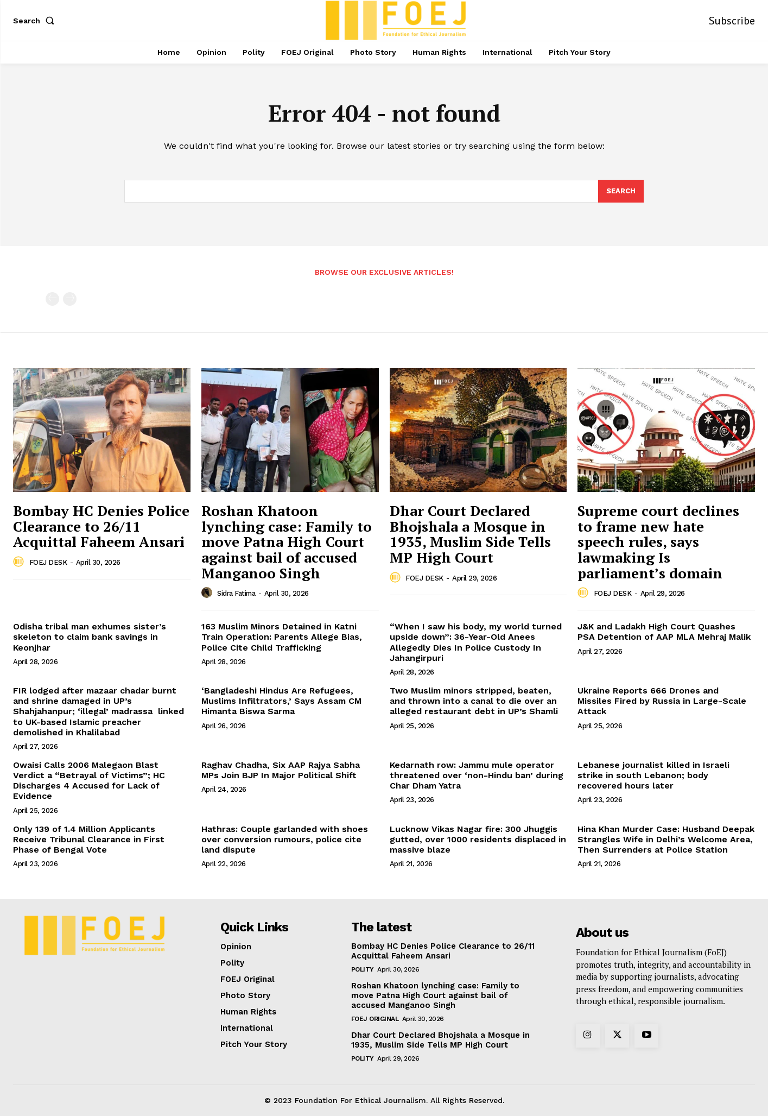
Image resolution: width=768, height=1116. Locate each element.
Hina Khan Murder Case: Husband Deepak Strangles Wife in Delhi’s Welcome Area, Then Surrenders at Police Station (665, 839)
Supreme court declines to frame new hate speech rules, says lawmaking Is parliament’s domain (658, 541)
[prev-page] (52, 299)
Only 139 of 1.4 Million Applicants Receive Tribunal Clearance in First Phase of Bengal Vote (88, 839)
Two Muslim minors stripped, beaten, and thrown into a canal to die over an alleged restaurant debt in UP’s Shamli (474, 700)
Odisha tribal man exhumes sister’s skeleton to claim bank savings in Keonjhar (89, 636)
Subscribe (732, 21)
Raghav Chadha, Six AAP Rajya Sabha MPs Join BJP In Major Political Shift (280, 770)
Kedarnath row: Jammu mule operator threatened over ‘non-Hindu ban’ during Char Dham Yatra (476, 775)
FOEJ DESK (48, 562)
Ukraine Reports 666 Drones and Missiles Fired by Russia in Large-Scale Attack (661, 700)
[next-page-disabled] (70, 299)
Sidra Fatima (236, 593)
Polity (362, 969)
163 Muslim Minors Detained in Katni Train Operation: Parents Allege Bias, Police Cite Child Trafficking (281, 636)
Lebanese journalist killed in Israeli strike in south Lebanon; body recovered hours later (653, 775)
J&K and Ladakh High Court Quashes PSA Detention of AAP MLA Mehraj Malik (664, 631)
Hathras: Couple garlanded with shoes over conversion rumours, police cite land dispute (284, 839)
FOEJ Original (375, 1019)
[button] (36, 20)
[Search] (621, 191)
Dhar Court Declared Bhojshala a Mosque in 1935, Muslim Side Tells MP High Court (470, 533)
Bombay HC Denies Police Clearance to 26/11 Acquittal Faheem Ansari (101, 526)
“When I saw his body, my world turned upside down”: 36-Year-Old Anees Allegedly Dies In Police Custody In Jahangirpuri (476, 642)
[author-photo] (20, 562)
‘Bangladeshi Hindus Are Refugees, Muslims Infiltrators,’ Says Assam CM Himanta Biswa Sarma (281, 700)
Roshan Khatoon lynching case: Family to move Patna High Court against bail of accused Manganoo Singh (286, 541)
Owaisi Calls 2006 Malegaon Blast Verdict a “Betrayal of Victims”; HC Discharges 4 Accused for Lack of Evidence (89, 781)
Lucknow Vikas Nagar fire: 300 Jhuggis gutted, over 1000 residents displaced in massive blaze (478, 839)
